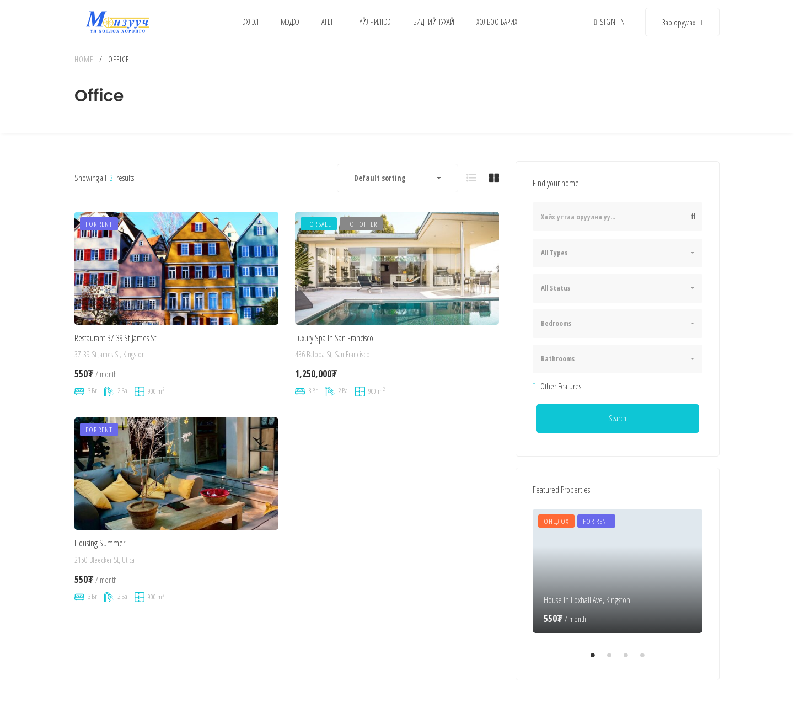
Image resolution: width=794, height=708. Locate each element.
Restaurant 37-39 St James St (115, 341)
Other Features (557, 385)
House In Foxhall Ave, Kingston (587, 600)
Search (617, 418)
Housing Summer (99, 562)
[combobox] (397, 178)
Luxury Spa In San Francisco (334, 350)
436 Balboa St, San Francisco (332, 366)
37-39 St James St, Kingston (109, 357)
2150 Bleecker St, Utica (104, 578)
